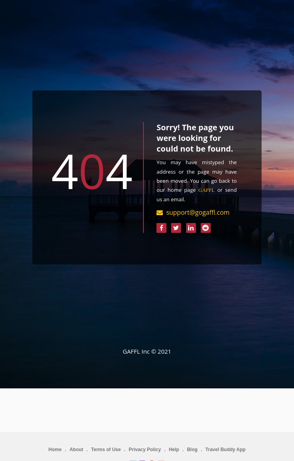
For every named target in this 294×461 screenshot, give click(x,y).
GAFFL (206, 190)
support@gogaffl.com (198, 212)
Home (55, 449)
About (76, 449)
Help (174, 449)
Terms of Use (106, 449)
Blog (192, 449)
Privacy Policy (145, 449)
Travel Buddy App (225, 449)
